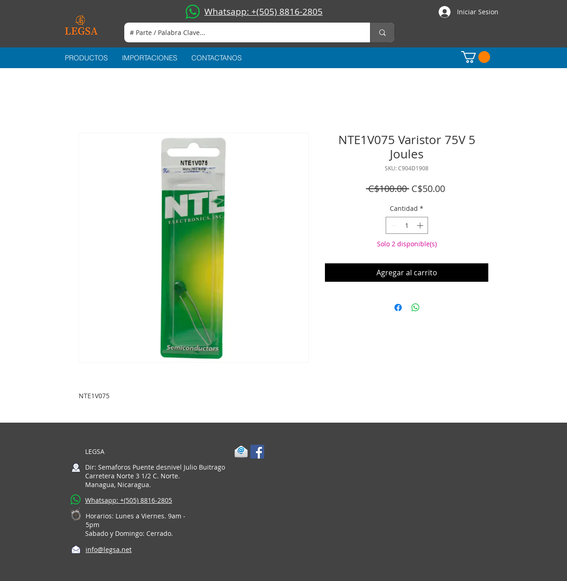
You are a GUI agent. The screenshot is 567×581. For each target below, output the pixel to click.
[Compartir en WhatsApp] (415, 307)
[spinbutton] (407, 225)
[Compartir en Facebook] (398, 307)
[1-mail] (241, 452)
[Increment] (421, 225)
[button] (475, 57)
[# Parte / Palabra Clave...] (240, 32)
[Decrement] (393, 225)
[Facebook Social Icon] (257, 452)
